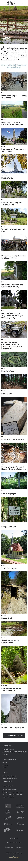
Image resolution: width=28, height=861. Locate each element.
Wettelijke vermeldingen (14, 843)
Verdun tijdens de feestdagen (10, 789)
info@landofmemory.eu (8, 749)
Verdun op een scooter (8, 797)
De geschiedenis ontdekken (9, 776)
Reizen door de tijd (7, 781)
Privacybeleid (14, 838)
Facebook (5, 762)
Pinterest (5, 767)
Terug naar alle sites (15, 735)
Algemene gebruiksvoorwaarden (14, 847)
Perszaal (5, 754)
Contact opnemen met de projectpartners (14, 751)
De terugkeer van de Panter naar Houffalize (13, 791)
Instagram (5, 765)
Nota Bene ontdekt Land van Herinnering (12, 794)
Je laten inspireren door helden (10, 778)
